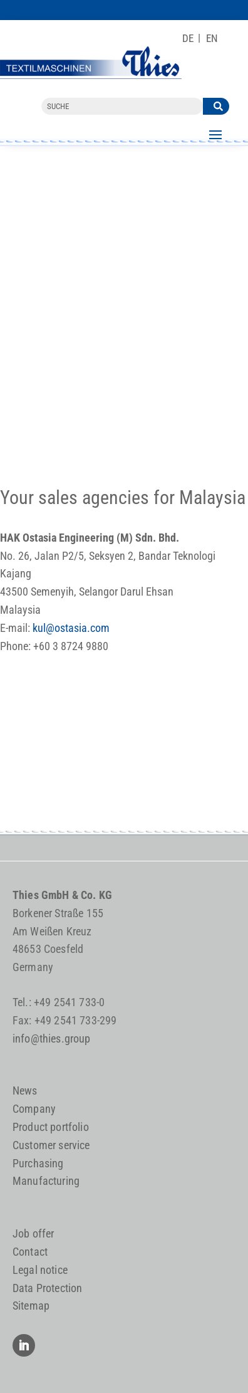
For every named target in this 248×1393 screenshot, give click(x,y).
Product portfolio (51, 1126)
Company (34, 1108)
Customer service (51, 1145)
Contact (30, 1251)
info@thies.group (52, 1038)
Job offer (33, 1233)
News (25, 1090)
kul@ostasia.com (71, 627)
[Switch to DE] (188, 38)
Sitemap (31, 1305)
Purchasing (38, 1163)
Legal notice (40, 1269)
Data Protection (48, 1288)
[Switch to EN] (212, 38)
